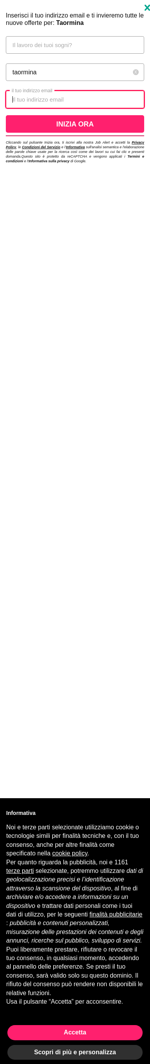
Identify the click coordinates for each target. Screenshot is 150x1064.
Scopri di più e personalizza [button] (75, 1052)
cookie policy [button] (69, 853)
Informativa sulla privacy (49, 161)
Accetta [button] (75, 1032)
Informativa (75, 147)
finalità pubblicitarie (115, 914)
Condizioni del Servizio (41, 147)
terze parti (20, 870)
